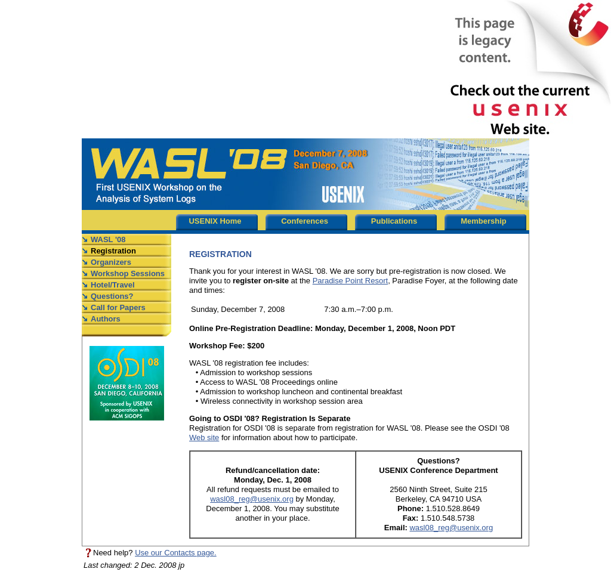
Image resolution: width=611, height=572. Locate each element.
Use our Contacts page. (176, 552)
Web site (204, 437)
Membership (484, 221)
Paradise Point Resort (350, 280)
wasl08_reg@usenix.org (252, 498)
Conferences (304, 221)
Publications (394, 221)
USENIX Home (215, 221)
